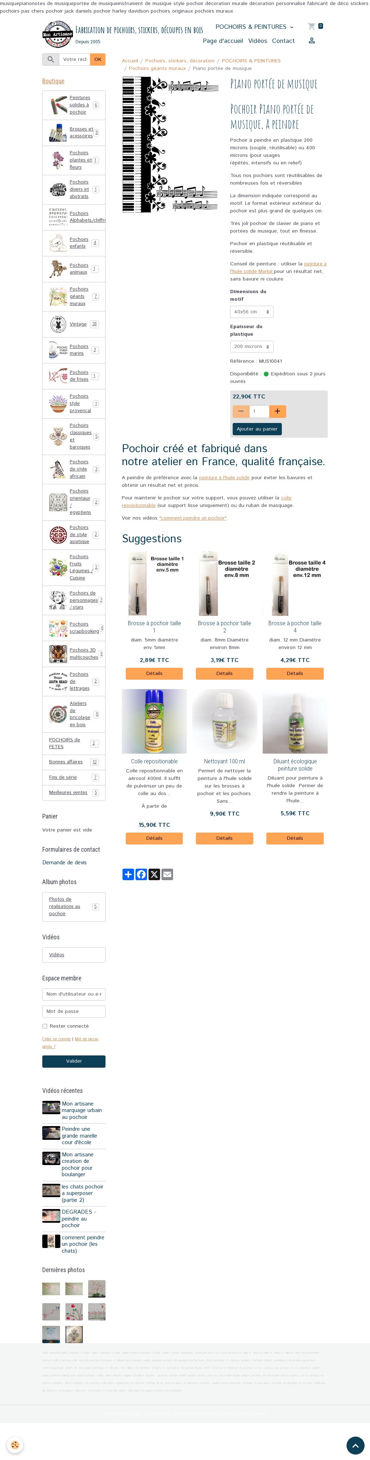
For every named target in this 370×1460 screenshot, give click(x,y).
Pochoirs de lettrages (74, 705)
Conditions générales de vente (181, 1450)
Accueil (130, 61)
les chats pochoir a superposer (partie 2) (83, 1223)
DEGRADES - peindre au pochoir (80, 1249)
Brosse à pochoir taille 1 (154, 627)
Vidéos (257, 41)
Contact (283, 41)
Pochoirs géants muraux (157, 68)
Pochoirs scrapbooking (77, 651)
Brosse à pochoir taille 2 (224, 627)
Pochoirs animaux (74, 279)
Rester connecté (69, 1056)
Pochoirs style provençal (74, 416)
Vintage (74, 336)
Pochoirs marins (74, 362)
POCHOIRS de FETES (74, 770)
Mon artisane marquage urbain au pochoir (83, 1140)
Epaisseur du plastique (246, 330)
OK (98, 59)
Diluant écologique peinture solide (295, 765)
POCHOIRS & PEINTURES (252, 27)
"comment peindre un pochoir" (194, 518)
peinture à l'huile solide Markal (277, 268)
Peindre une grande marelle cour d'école (80, 1166)
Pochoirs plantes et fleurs (75, 168)
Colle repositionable (154, 761)
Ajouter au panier (257, 429)
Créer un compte (58, 1069)
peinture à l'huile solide (226, 478)
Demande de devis (64, 891)
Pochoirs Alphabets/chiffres (77, 228)
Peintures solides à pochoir (74, 107)
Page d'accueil (223, 41)
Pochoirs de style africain (74, 485)
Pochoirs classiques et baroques (74, 451)
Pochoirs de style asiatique (74, 554)
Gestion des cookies (247, 1450)
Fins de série (74, 805)
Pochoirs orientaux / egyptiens (74, 519)
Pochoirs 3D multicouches (77, 677)
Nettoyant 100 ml (224, 761)
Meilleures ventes (74, 821)
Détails (154, 674)
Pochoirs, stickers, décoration (180, 61)
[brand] (107, 34)
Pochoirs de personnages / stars (77, 623)
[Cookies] (15, 1445)
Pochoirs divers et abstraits (74, 199)
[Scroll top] (356, 1446)
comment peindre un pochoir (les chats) (77, 1278)
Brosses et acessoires (74, 138)
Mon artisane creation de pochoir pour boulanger (79, 1195)
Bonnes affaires (74, 790)
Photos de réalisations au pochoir (74, 935)
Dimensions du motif (248, 296)
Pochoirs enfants (74, 253)
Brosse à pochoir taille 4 (295, 627)
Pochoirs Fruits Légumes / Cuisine (74, 588)
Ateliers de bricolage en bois (74, 740)
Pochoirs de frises (74, 388)
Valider (74, 1091)
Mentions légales (118, 1450)
